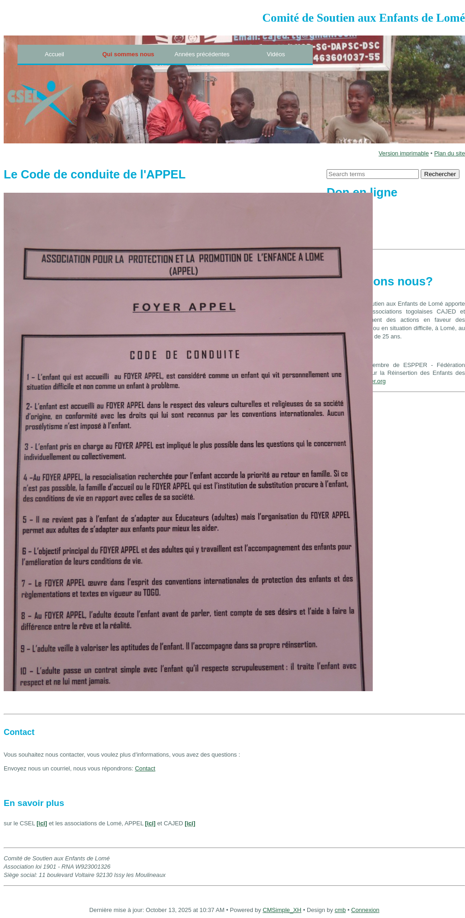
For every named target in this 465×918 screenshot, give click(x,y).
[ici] (41, 823)
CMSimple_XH (281, 909)
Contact (145, 768)
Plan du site (449, 153)
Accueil (54, 54)
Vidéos (276, 54)
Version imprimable (404, 153)
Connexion (365, 909)
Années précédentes (201, 54)
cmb (340, 909)
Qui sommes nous (128, 54)
